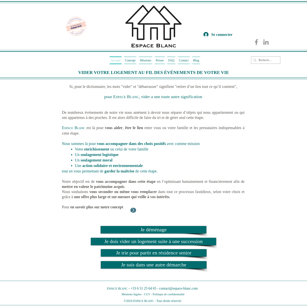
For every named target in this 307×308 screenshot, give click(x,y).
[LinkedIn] (266, 42)
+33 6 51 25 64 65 (143, 288)
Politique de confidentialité (168, 294)
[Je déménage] (153, 229)
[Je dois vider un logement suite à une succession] (153, 241)
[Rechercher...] (265, 60)
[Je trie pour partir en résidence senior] (154, 253)
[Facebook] (256, 42)
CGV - (148, 294)
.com (194, 288)
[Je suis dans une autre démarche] (154, 265)
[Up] (133, 210)
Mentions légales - (133, 294)
